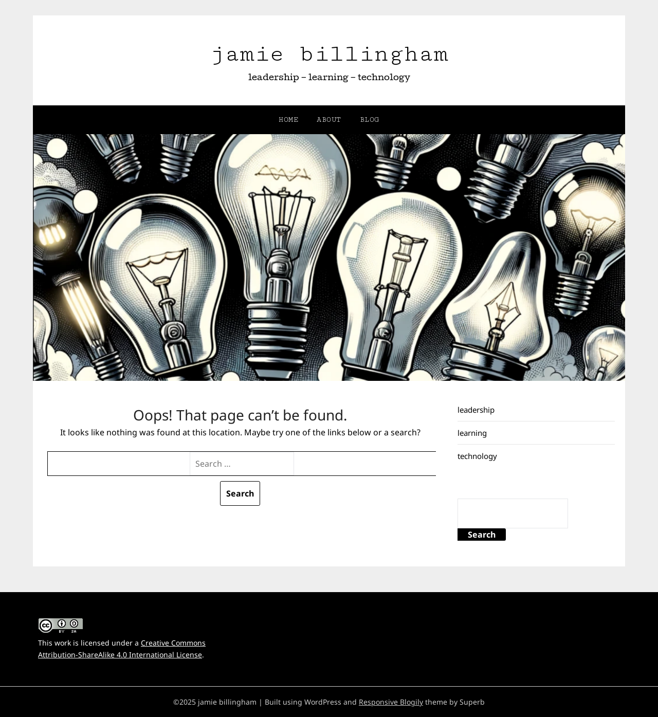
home (288, 120)
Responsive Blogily (391, 702)
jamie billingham (329, 53)
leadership (476, 410)
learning (472, 433)
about (329, 120)
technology (477, 456)
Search (482, 534)
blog (369, 120)
